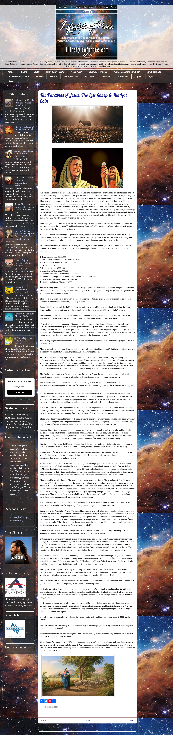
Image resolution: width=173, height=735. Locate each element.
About (11, 81)
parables (47, 710)
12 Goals (138, 76)
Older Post (131, 720)
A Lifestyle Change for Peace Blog (18, 519)
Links (151, 76)
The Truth (106, 76)
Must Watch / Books (55, 71)
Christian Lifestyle (154, 71)
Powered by (20, 399)
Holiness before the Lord (18, 76)
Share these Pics (71, 76)
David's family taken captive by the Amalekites (23, 153)
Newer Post (44, 720)
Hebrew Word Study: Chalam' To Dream (24, 315)
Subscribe (20, 392)
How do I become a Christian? (127, 71)
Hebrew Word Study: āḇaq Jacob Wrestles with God (24, 103)
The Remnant (122, 76)
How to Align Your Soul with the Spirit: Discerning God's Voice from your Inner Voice (19, 236)
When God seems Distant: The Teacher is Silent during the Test (24, 208)
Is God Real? (76, 71)
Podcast (53, 76)
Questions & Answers (98, 71)
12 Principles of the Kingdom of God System (23, 340)
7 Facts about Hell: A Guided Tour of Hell (24, 128)
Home (10, 71)
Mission (23, 71)
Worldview (90, 76)
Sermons (39, 76)
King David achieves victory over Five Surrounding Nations (23, 181)
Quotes (36, 71)
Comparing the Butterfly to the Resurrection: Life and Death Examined (24, 291)
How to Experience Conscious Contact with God (23, 263)
